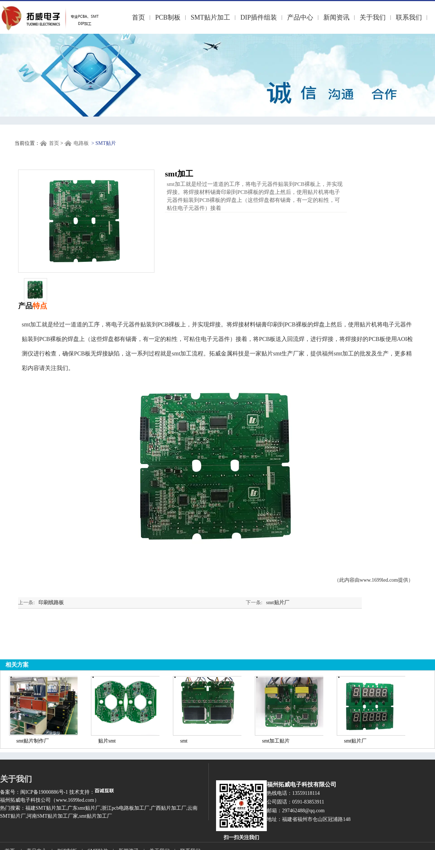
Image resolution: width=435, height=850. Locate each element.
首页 (138, 17)
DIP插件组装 (258, 17)
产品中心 (300, 17)
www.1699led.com (379, 580)
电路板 (81, 143)
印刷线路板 (51, 602)
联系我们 (409, 17)
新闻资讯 (336, 17)
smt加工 (343, 353)
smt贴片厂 (277, 602)
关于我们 (373, 17)
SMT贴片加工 (210, 17)
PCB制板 (168, 17)
